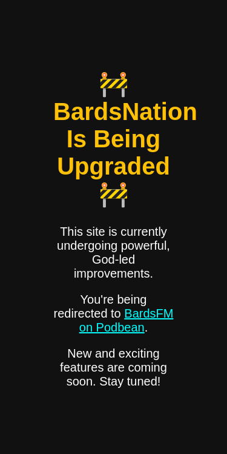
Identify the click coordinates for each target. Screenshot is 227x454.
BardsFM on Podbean (126, 320)
